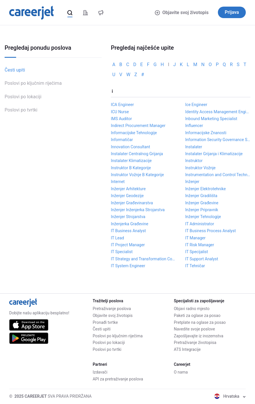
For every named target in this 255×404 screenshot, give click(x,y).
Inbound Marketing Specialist (211, 118)
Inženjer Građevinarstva (132, 203)
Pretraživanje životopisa (195, 342)
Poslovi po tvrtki (21, 110)
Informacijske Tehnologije (134, 132)
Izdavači (100, 372)
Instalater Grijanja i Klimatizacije (214, 153)
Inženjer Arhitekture (128, 188)
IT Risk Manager (199, 245)
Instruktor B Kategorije (131, 168)
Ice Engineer (196, 104)
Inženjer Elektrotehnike (205, 188)
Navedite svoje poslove (194, 329)
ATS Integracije (187, 349)
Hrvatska (230, 396)
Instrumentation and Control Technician (217, 174)
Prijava (232, 12)
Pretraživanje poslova (112, 308)
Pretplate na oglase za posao (200, 322)
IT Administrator (199, 224)
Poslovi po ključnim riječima (33, 83)
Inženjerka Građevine (129, 224)
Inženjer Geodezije (127, 195)
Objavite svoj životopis (181, 12)
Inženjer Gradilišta (201, 195)
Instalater (193, 147)
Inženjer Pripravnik (201, 209)
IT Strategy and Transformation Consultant (143, 259)
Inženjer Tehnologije (203, 216)
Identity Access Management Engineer (217, 111)
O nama (181, 372)
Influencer (194, 125)
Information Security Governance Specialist (217, 139)
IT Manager (195, 238)
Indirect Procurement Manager (138, 125)
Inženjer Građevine (201, 203)
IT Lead (117, 238)
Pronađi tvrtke (105, 322)
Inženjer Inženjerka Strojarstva (138, 209)
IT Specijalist (196, 251)
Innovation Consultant (130, 147)
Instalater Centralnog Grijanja (137, 153)
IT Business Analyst (128, 230)
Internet (118, 181)
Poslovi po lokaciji (23, 96)
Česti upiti (15, 70)
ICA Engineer (122, 104)
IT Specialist (122, 251)
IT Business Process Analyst (210, 230)
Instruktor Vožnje (200, 168)
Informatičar (122, 139)
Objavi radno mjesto (192, 308)
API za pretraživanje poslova (118, 379)
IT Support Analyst (201, 259)
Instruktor (194, 160)
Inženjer (192, 181)
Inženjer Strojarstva (128, 216)
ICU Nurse (120, 111)
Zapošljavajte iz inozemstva (198, 336)
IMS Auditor (121, 118)
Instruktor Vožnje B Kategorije (137, 174)
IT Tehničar (195, 265)
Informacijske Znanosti (206, 132)
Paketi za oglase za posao (197, 315)
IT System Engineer (128, 265)
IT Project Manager (128, 245)
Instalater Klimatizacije (131, 160)
